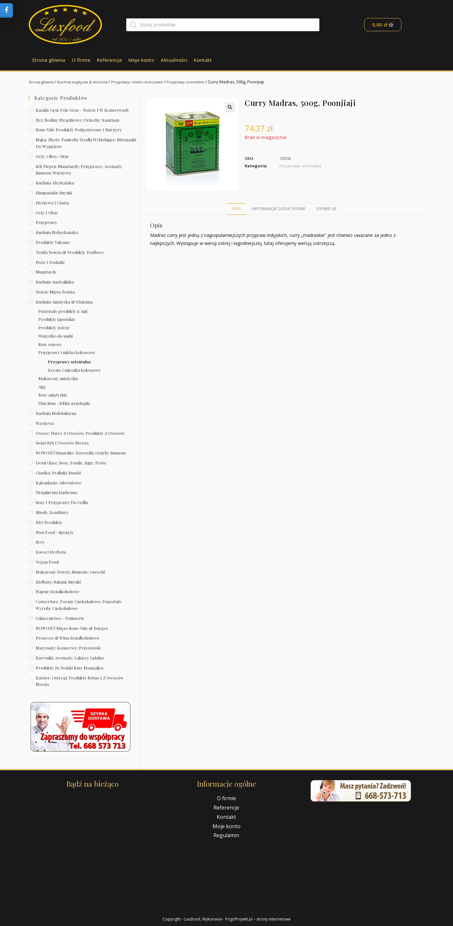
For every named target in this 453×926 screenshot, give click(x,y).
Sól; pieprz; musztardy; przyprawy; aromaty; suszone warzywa (79, 170)
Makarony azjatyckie (58, 378)
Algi (41, 386)
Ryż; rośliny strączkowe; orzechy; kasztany (78, 120)
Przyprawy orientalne (203, 82)
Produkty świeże (54, 327)
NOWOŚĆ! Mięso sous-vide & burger (72, 628)
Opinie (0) (326, 208)
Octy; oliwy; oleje (52, 156)
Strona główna (48, 60)
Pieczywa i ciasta (52, 202)
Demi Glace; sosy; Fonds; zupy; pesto (71, 462)
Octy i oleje (47, 212)
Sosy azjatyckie (52, 395)
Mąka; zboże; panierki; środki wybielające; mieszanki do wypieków (86, 143)
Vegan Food (47, 562)
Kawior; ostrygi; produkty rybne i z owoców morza (79, 681)
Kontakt (203, 60)
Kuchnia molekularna (56, 413)
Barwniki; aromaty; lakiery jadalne (70, 657)
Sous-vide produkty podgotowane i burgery (79, 129)
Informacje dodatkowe (279, 208)
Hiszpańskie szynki (54, 192)
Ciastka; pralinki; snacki (58, 472)
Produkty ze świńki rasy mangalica (69, 667)
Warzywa (45, 423)
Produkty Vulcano (53, 242)
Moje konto (141, 60)
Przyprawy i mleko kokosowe (149, 82)
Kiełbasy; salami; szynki (58, 582)
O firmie (81, 60)
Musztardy (46, 272)
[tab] (236, 209)
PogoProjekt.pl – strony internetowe (258, 919)
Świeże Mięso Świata (55, 292)
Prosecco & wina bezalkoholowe (67, 638)
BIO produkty (49, 522)
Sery (40, 542)
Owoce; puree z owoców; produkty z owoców (80, 433)
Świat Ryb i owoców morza (62, 442)
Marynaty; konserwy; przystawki (68, 647)
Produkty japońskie (56, 319)
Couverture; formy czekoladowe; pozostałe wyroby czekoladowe (79, 605)
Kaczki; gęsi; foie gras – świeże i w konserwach (82, 110)
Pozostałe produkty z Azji (62, 311)
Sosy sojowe (50, 344)
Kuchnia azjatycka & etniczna (89, 82)
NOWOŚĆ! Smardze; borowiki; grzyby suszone (81, 452)
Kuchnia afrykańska (55, 182)
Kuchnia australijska (55, 282)
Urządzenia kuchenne (57, 492)
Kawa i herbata (51, 552)
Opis (236, 208)
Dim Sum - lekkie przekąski (64, 403)
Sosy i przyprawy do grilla (62, 502)
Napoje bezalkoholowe (58, 591)
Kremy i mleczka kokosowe (74, 370)
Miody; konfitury (52, 512)
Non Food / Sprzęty (55, 532)
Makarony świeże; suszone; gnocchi (70, 572)
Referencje (109, 60)
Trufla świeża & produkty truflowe (70, 252)
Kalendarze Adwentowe (58, 482)
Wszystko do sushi (55, 336)
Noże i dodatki (50, 262)
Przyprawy (46, 222)
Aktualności (174, 60)
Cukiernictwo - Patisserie (60, 618)
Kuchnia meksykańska (57, 232)
